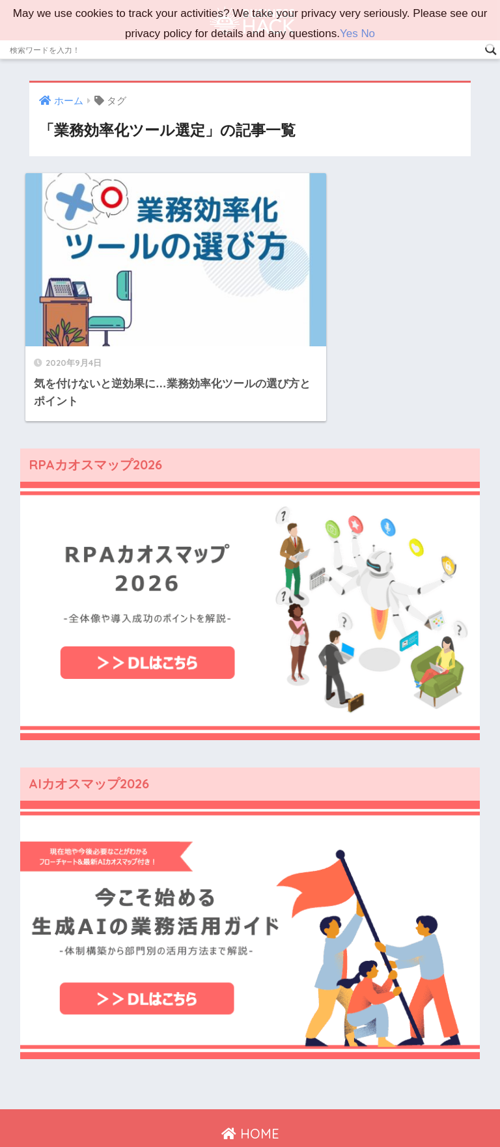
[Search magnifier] (491, 49)
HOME (250, 1081)
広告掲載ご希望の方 (349, 1108)
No (368, 33)
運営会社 (166, 1108)
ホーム (121, 1108)
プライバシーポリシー (245, 1108)
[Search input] (244, 49)
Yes (349, 33)
